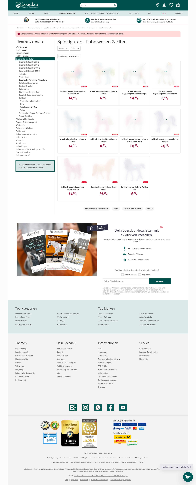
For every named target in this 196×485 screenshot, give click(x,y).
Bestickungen (145, 348)
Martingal (61, 320)
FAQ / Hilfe (102, 366)
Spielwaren (24, 89)
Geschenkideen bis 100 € (29, 68)
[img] (178, 6)
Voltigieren (19, 366)
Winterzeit (20, 125)
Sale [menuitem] (164, 13)
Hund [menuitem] (46, 13)
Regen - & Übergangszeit (26, 122)
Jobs (58, 373)
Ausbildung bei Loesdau (67, 369)
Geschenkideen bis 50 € (29, 65)
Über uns (60, 359)
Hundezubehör (21, 359)
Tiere (22, 104)
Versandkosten (54, 469)
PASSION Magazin (64, 366)
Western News (131, 274)
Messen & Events (64, 376)
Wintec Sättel (103, 324)
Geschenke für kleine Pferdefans (33, 80)
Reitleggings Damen (23, 324)
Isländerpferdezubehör (25, 373)
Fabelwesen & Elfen (28, 107)
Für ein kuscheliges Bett (29, 92)
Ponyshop (19, 369)
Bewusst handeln (23, 152)
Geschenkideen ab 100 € (29, 71)
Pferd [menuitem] (16, 13)
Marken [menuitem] (178, 13)
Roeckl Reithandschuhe (149, 320)
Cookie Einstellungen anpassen (120, 480)
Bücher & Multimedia (25, 119)
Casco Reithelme (146, 313)
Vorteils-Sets (21, 143)
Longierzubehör (22, 352)
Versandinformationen (107, 376)
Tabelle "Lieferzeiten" (116, 471)
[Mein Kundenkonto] (164, 7)
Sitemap (101, 387)
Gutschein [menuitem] (134, 13)
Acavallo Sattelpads (148, 324)
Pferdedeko (23, 77)
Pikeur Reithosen (105, 317)
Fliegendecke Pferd (23, 313)
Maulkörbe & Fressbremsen (68, 313)
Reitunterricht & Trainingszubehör (30, 149)
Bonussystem (62, 355)
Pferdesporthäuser (64, 348)
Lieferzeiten (103, 373)
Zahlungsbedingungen (107, 380)
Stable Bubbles (25, 116)
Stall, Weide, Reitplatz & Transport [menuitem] (102, 13)
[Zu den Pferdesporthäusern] (158, 5)
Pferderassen (21, 50)
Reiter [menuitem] (31, 13)
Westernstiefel (63, 317)
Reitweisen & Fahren (24, 128)
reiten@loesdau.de (105, 453)
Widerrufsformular (106, 383)
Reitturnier (20, 131)
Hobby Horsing (22, 56)
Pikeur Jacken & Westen (108, 320)
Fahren (18, 362)
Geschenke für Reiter (25, 59)
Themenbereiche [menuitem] (67, 13)
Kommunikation (22, 53)
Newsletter (143, 359)
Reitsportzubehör (23, 155)
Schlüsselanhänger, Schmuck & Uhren (35, 113)
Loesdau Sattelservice (148, 352)
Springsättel (62, 324)
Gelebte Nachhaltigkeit (66, 362)
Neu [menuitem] (150, 13)
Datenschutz (103, 355)
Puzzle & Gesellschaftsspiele (31, 95)
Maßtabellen (144, 355)
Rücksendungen (105, 362)
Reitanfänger (21, 146)
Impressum (103, 352)
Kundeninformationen (107, 369)
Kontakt (60, 352)
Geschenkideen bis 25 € (29, 62)
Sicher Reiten (21, 137)
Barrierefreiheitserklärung (109, 359)
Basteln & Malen (26, 86)
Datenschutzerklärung (137, 292)
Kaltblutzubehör (22, 376)
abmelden (116, 294)
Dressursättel (21, 320)
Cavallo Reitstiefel (105, 313)
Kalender (23, 74)
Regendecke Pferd (22, 317)
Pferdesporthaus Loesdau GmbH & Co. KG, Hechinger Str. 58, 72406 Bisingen (101, 476)
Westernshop (21, 47)
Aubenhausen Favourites (26, 134)
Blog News (146, 274)
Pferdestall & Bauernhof (30, 101)
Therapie (20, 140)
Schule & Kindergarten (28, 83)
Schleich (22, 98)
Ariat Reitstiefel (146, 317)
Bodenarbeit (20, 380)
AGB (100, 348)
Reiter (22, 110)
